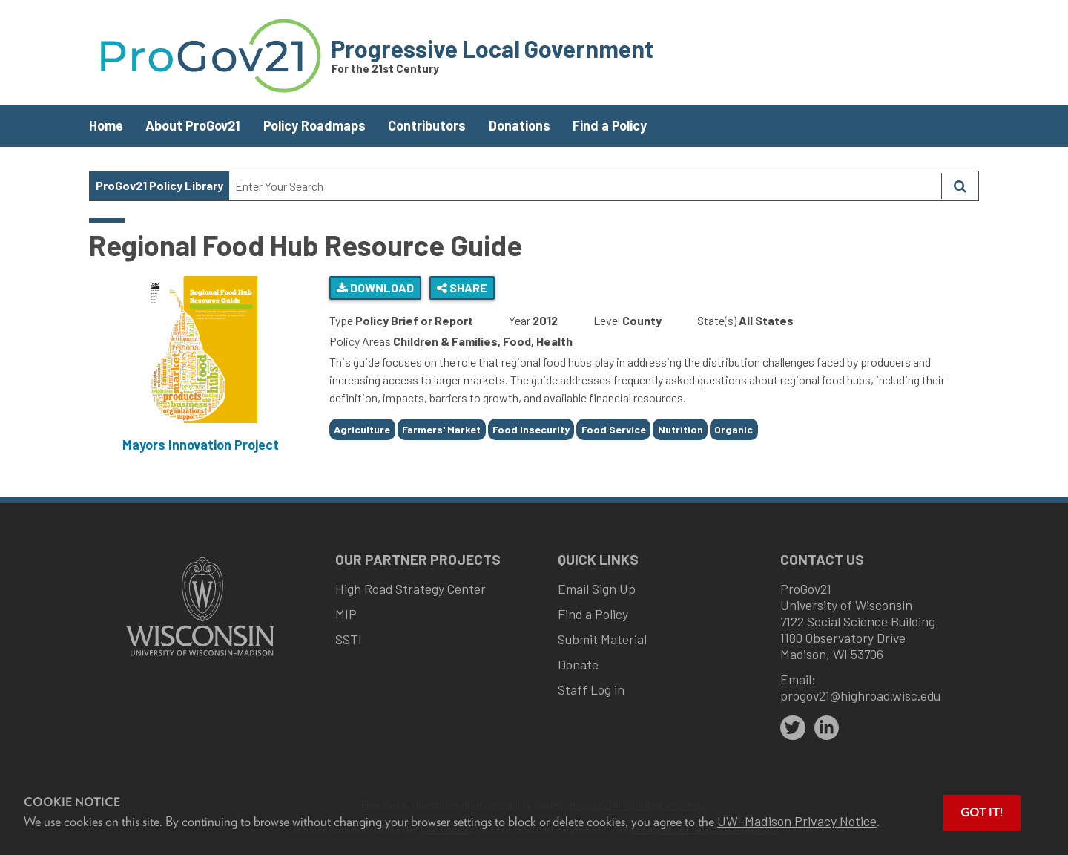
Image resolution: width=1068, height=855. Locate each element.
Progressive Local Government (492, 48)
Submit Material (602, 639)
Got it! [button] (981, 812)
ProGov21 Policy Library (159, 185)
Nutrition (680, 429)
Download (375, 288)
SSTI (348, 639)
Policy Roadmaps (314, 125)
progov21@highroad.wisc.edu (860, 695)
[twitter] (792, 728)
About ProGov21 (192, 125)
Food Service (613, 429)
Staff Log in (591, 689)
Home (106, 125)
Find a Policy (610, 125)
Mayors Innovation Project (200, 444)
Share (462, 288)
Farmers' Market (441, 429)
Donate (578, 664)
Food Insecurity (531, 429)
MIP (346, 614)
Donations (519, 125)
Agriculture (362, 429)
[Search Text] (585, 185)
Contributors (427, 125)
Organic (733, 429)
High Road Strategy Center (410, 588)
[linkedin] (827, 728)
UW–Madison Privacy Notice (797, 821)
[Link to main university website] (200, 657)
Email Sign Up (597, 588)
